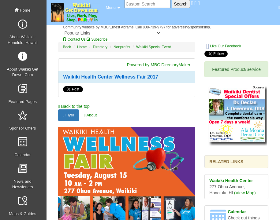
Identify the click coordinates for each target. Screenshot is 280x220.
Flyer (68, 115)
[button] (112, 7)
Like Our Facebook (223, 46)
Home (22, 10)
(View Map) (245, 192)
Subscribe (97, 39)
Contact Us (74, 39)
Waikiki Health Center (231, 180)
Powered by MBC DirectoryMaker (158, 64)
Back (67, 47)
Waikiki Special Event (153, 47)
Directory (100, 47)
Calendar (237, 211)
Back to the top (73, 106)
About (90, 115)
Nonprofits (122, 47)
